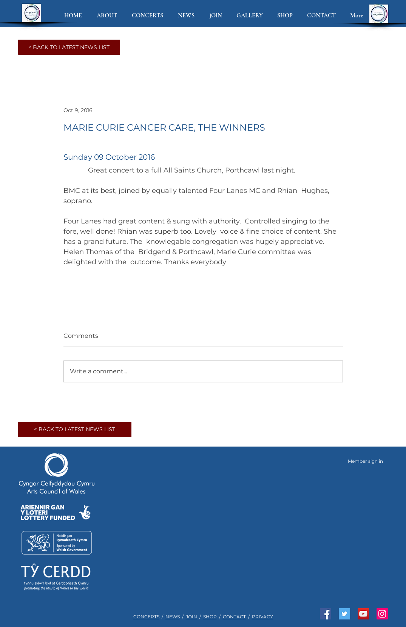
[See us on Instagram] (382, 613)
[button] (108, 16)
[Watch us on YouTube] (363, 613)
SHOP (210, 616)
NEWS (172, 616)
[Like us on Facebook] (325, 613)
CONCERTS (146, 616)
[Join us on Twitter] (344, 613)
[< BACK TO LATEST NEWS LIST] (69, 47)
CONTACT (234, 616)
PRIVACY (262, 616)
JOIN (191, 616)
